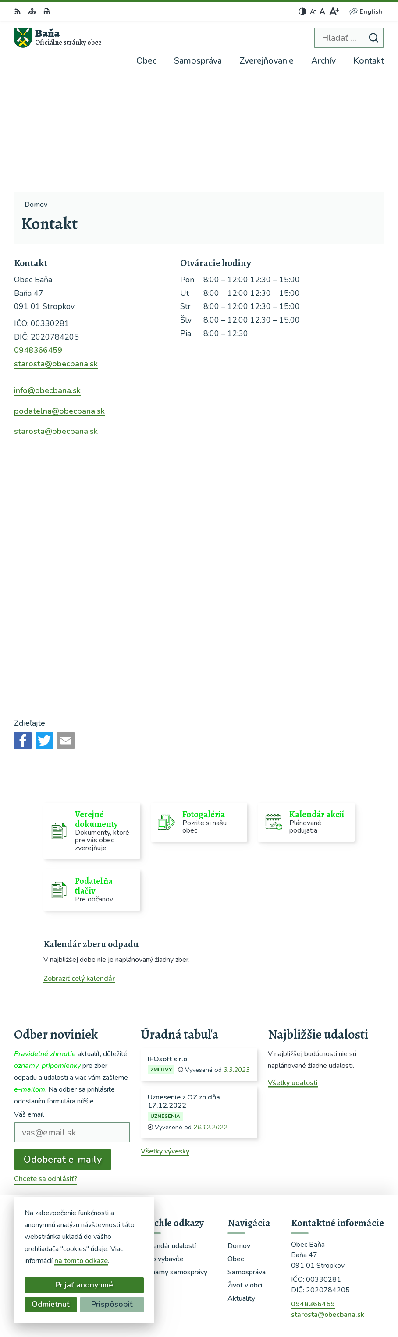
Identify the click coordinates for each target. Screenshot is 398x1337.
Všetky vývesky (165, 1036)
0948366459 (38, 236)
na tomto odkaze (81, 1261)
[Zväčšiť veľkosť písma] (334, 11)
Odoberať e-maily (63, 1044)
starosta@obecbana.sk (56, 249)
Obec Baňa (296, 1301)
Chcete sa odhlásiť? (45, 1064)
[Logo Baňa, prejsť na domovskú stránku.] (58, 38)
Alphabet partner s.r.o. (278, 1289)
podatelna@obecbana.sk (59, 296)
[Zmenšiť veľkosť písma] (313, 11)
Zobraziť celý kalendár (79, 864)
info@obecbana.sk (47, 276)
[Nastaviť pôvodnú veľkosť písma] (322, 11)
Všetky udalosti (293, 968)
